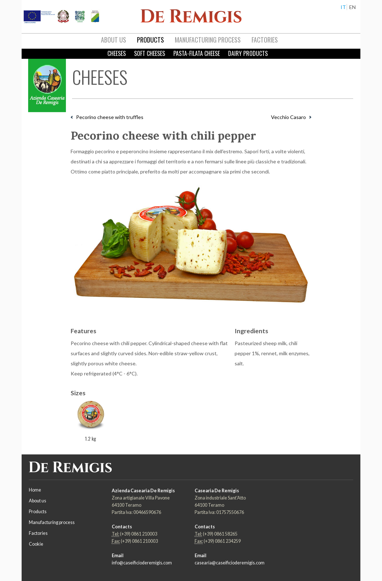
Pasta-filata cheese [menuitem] (196, 53)
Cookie (36, 544)
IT (343, 7)
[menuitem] (114, 40)
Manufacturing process (52, 522)
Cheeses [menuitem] (116, 53)
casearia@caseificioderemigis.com (230, 562)
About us (37, 500)
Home (35, 490)
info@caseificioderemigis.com (142, 562)
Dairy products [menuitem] (248, 53)
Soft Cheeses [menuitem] (149, 53)
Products (37, 511)
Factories (38, 533)
